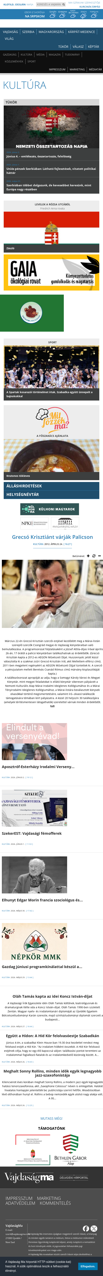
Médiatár (95, 69)
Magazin (55, 54)
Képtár (93, 46)
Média (40, 54)
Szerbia (28, 32)
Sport (32, 61)
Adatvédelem (20, 1203)
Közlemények (14, 61)
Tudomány (72, 54)
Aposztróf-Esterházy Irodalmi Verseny (38, 766)
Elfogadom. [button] (88, 1266)
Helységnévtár (22, 494)
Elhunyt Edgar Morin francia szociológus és (42, 900)
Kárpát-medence (81, 32)
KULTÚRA (38, 544)
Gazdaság (9, 54)
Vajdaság (10, 32)
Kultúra (26, 54)
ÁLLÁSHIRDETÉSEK (24, 485)
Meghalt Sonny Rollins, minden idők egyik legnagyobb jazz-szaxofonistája (53, 1073)
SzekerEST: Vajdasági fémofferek (32, 833)
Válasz (78, 46)
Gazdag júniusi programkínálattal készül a (42, 966)
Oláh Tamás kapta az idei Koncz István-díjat (52, 996)
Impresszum (57, 69)
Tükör (63, 46)
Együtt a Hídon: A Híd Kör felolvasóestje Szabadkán (52, 1035)
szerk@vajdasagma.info (18, 1234)
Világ (9, 38)
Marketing (77, 69)
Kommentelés (55, 1203)
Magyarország (51, 32)
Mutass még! (51, 1118)
